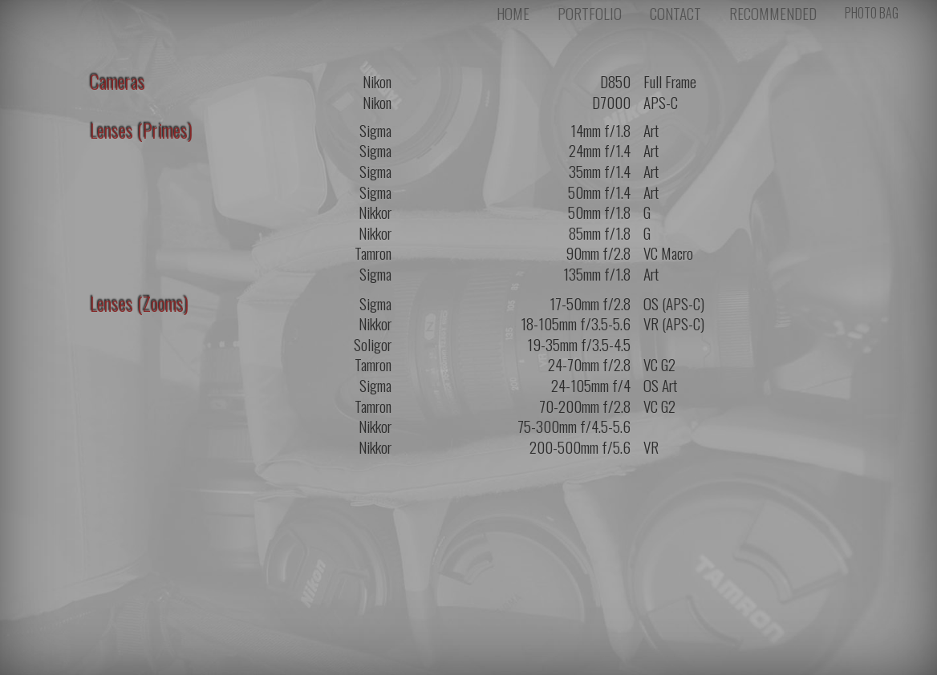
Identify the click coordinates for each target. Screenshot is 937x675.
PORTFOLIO (590, 18)
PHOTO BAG (871, 17)
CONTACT (675, 18)
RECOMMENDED (773, 18)
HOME (513, 18)
